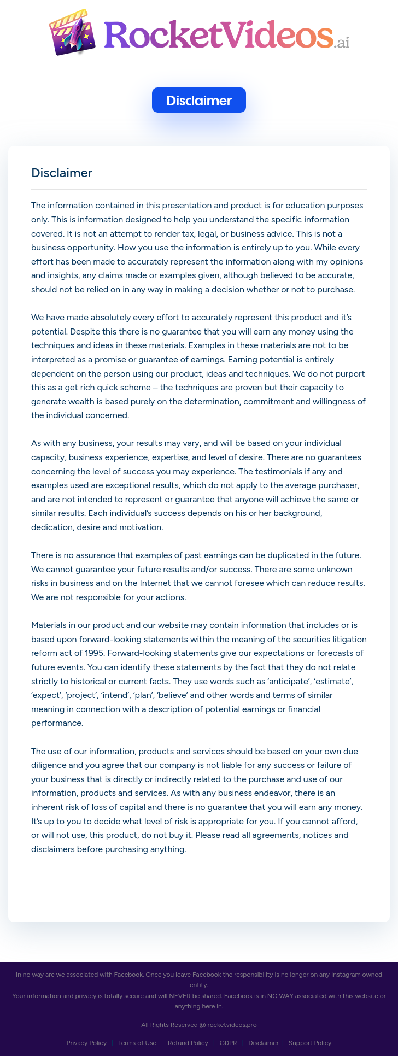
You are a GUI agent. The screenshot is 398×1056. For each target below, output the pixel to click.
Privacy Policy (87, 1043)
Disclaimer (263, 1043)
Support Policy (310, 1043)
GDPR (229, 1043)
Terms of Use (138, 1043)
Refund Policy (189, 1043)
